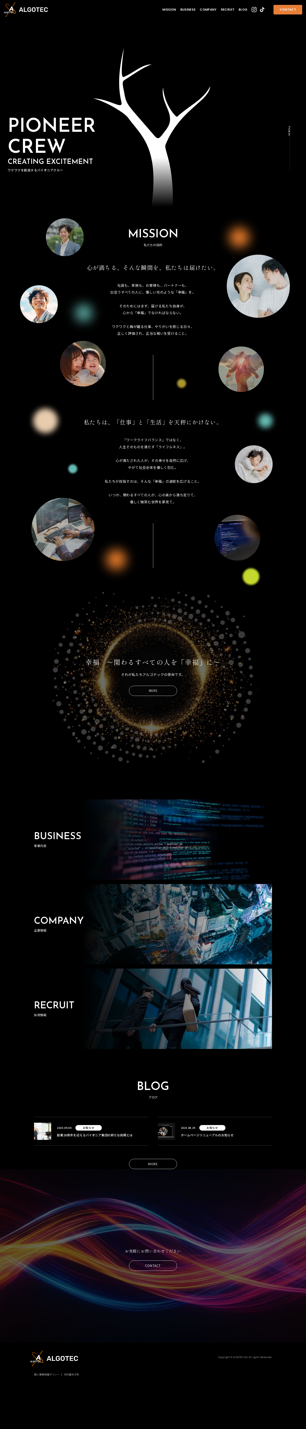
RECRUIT (228, 9)
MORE (153, 690)
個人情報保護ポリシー (47, 1374)
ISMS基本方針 (71, 1374)
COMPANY (208, 9)
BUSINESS (188, 9)
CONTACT (288, 9)
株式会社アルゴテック (26, 9)
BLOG (243, 9)
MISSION (169, 9)
